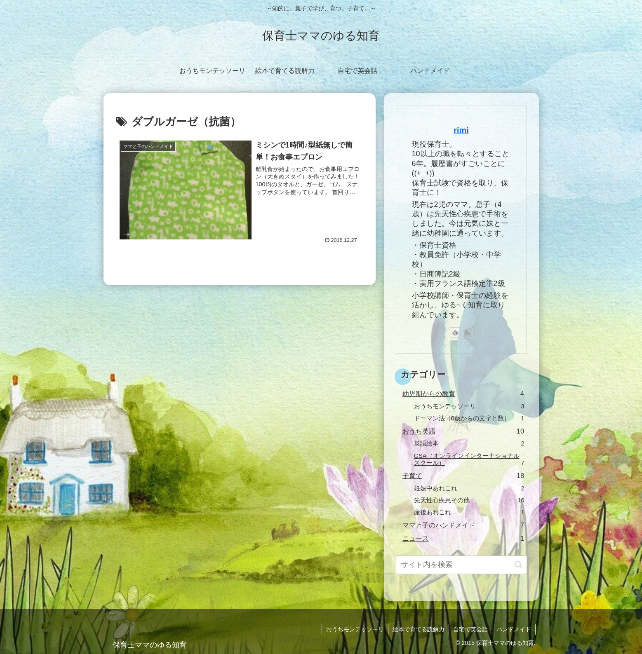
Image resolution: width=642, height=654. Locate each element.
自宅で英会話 (470, 629)
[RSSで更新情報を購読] (467, 332)
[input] (461, 565)
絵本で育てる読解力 (418, 629)
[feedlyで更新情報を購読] (455, 332)
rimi (461, 130)
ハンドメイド (513, 629)
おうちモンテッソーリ (355, 629)
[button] (518, 565)
